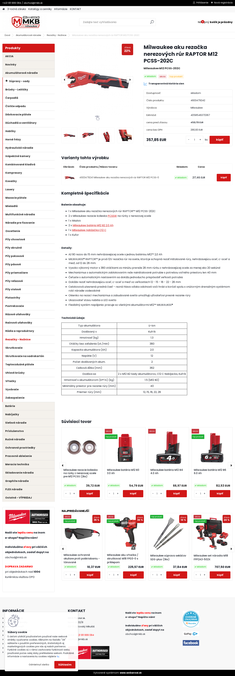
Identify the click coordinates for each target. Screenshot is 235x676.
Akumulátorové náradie (28, 35)
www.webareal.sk (131, 672)
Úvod (7, 35)
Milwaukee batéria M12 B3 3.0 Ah (123, 471)
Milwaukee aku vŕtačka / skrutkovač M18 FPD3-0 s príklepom (122, 558)
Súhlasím (64, 665)
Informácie (60, 9)
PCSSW (112, 216)
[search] (152, 23)
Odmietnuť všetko (39, 664)
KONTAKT (75, 9)
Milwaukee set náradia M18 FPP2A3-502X (211, 557)
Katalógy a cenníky (40, 9)
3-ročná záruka (16, 9)
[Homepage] (3, 9)
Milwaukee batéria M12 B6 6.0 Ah (210, 471)
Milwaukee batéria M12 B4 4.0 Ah (166, 471)
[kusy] (194, 140)
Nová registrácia (223, 2)
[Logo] (24, 22)
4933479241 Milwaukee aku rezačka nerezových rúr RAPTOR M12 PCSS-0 (119, 177)
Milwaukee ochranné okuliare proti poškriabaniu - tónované (82, 558)
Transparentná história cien (164, 84)
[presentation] (64, 79)
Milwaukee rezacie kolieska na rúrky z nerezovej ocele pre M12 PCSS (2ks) (80, 473)
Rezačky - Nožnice (56, 35)
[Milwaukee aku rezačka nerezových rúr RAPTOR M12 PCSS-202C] (97, 80)
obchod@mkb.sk (16, 557)
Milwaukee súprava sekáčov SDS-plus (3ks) (168, 557)
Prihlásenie (202, 2)
